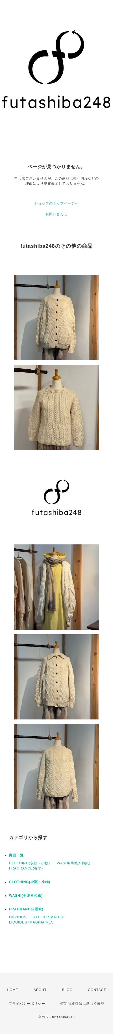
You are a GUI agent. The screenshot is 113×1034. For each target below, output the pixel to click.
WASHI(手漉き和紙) (73, 863)
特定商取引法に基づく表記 (82, 1004)
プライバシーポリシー (26, 1004)
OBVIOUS (18, 917)
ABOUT (40, 990)
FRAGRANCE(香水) (26, 868)
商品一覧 (16, 855)
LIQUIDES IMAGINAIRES (31, 922)
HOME (12, 990)
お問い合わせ (56, 214)
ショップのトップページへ (56, 203)
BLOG (67, 990)
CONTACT (97, 990)
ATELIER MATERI (49, 917)
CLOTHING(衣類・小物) (29, 863)
